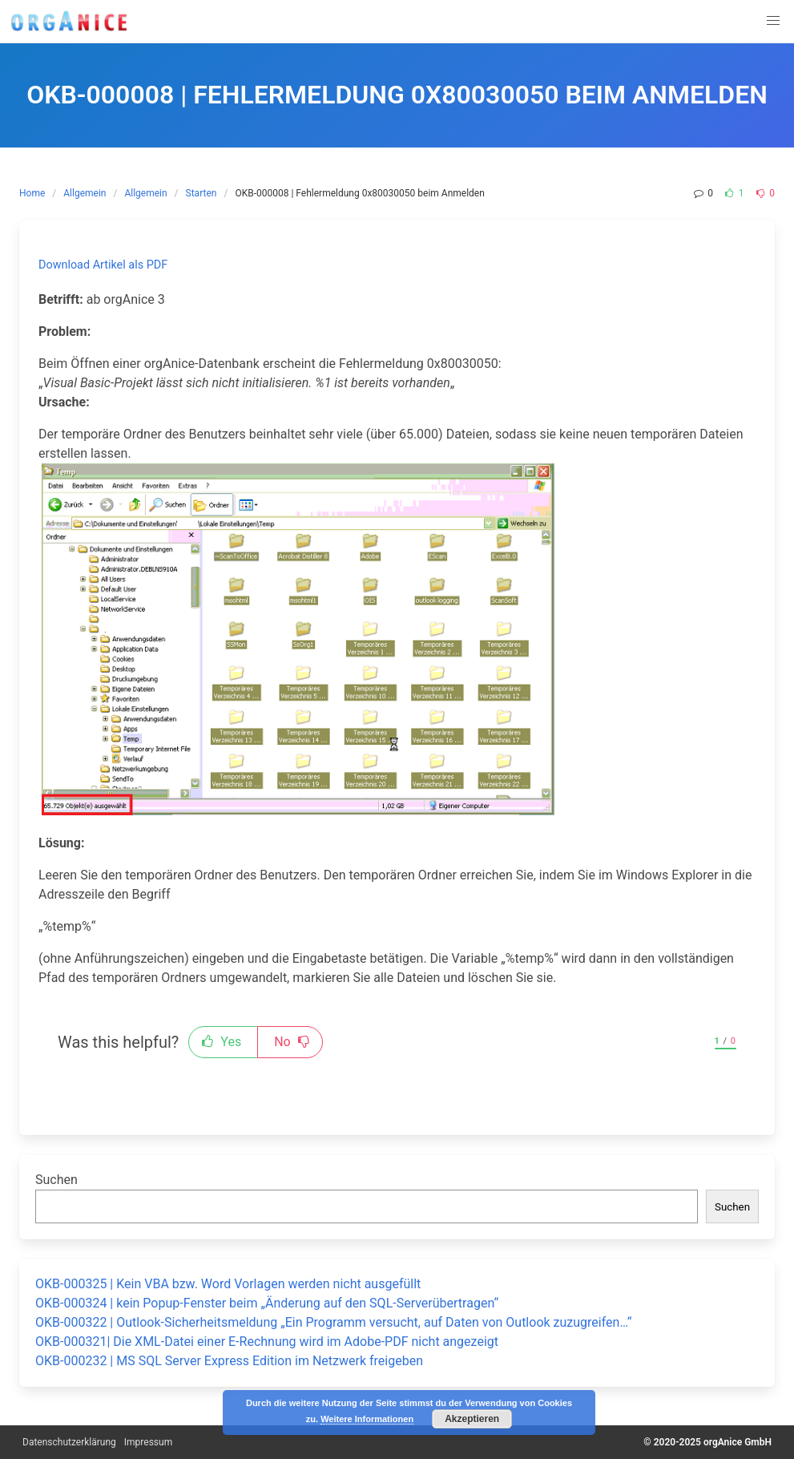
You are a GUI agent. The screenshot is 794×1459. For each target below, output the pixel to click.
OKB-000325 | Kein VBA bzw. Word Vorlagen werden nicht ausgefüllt (228, 1283)
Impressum (148, 1442)
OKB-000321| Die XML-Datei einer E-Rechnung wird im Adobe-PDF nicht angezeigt (266, 1341)
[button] (773, 21)
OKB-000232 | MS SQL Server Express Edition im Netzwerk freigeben (229, 1360)
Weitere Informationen (366, 1419)
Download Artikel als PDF (102, 265)
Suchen (56, 1179)
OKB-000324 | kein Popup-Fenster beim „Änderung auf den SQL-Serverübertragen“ (266, 1303)
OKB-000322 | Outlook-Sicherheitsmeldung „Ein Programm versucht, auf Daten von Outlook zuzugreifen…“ (333, 1322)
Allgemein (84, 193)
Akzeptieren (472, 1419)
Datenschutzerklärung (69, 1442)
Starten (201, 193)
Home (32, 193)
